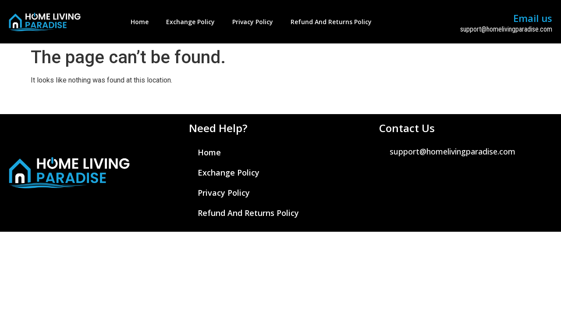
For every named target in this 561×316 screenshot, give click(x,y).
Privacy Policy (252, 22)
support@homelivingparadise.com (506, 29)
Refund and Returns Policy (331, 22)
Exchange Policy (190, 22)
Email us (532, 18)
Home (140, 22)
